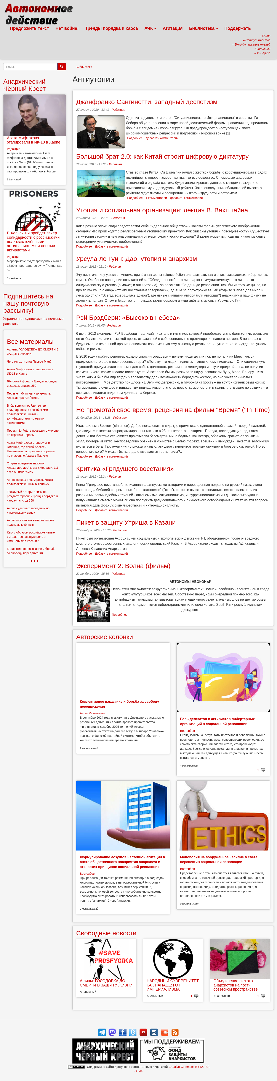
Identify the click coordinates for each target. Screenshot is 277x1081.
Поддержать (237, 28)
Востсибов (187, 730)
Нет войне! (67, 28)
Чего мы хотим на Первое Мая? (29, 361)
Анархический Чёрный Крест (24, 85)
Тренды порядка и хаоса (111, 28)
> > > (35, 561)
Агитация (173, 28)
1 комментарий (156, 198)
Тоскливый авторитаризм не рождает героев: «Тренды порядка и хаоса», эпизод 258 (32, 496)
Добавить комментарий (162, 138)
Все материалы (30, 341)
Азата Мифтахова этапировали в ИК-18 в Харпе (33, 140)
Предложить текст (29, 28)
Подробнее (135, 138)
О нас (138, 1071)
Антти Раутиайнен (92, 713)
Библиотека (203, 28)
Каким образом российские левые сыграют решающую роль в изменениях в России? (31, 537)
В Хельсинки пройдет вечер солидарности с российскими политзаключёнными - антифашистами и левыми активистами (33, 241)
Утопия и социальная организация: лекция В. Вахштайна (162, 210)
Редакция (118, 109)
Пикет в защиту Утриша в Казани (126, 522)
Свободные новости (106, 933)
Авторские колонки (104, 636)
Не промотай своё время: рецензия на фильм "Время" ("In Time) (173, 409)
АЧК (150, 28)
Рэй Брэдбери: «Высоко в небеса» (128, 317)
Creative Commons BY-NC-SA (188, 1066)
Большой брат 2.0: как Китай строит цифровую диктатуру (162, 156)
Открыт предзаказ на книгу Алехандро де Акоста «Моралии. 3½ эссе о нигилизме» (32, 468)
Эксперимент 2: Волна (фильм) (123, 565)
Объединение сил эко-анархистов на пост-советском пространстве (235, 985)
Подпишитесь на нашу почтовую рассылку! (28, 303)
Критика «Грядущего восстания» (125, 468)
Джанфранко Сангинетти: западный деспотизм (146, 101)
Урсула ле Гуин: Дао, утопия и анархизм (136, 258)
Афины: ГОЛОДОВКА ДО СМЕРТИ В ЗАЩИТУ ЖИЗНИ (106, 983)
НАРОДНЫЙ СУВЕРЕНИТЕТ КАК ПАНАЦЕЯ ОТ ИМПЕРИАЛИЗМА (173, 985)
